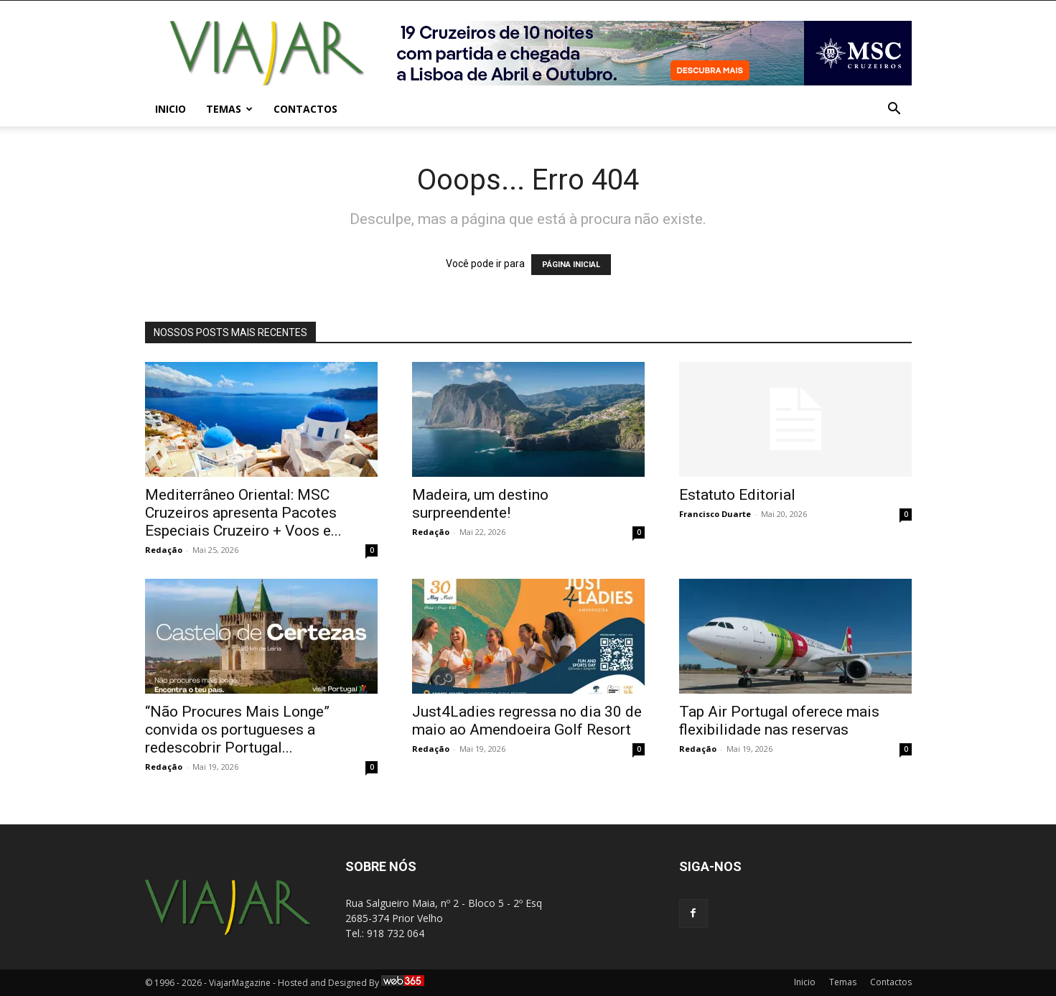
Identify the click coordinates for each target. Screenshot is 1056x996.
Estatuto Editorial (737, 494)
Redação (163, 549)
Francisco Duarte (715, 513)
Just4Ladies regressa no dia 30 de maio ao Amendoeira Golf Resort (527, 720)
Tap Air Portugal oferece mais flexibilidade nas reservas (779, 720)
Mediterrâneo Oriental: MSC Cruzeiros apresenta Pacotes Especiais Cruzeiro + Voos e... (243, 512)
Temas (229, 109)
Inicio (170, 109)
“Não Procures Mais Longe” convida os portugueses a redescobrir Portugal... (237, 729)
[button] (894, 110)
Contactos (305, 109)
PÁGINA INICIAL (571, 264)
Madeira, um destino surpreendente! (480, 503)
